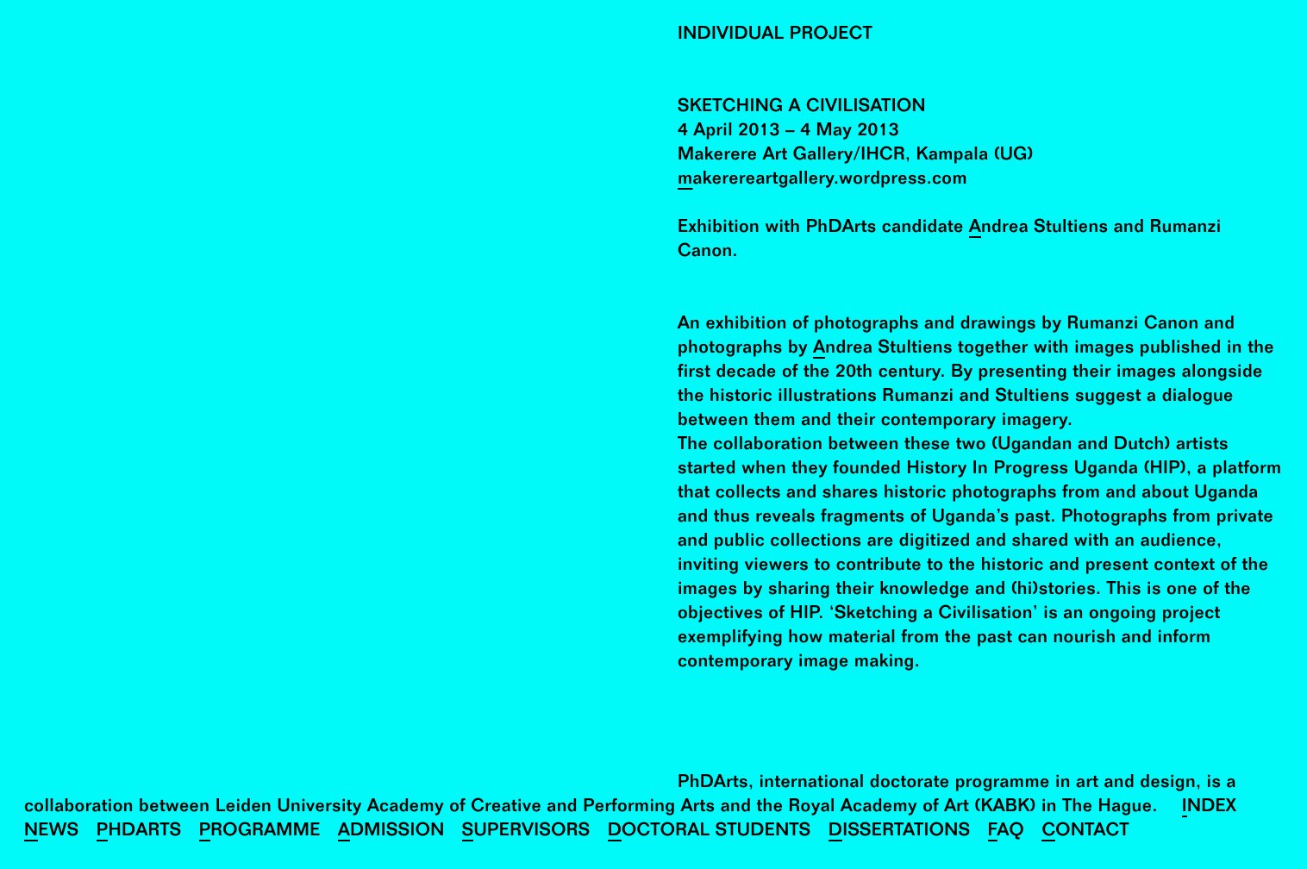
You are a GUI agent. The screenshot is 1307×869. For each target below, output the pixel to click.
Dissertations (900, 832)
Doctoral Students (709, 832)
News (51, 832)
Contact (1085, 832)
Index (1209, 808)
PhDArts (139, 832)
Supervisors (526, 832)
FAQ (1006, 832)
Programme (260, 832)
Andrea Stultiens (1039, 229)
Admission (391, 832)
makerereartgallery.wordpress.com (822, 181)
